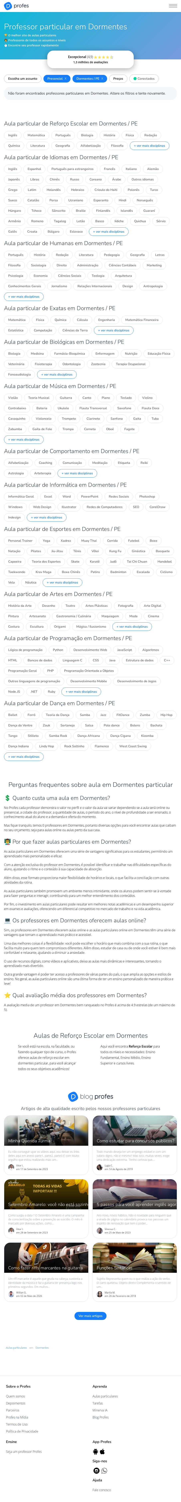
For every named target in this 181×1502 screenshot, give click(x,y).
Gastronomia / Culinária (73, 616)
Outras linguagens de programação (34, 681)
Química (14, 146)
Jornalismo (59, 286)
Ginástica (138, 551)
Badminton (118, 572)
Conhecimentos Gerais (24, 286)
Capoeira (14, 561)
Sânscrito (58, 211)
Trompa (68, 429)
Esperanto (101, 200)
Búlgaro (53, 231)
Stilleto (33, 736)
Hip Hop (166, 715)
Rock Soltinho (74, 746)
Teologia (98, 276)
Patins (95, 572)
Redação (150, 135)
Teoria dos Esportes (46, 561)
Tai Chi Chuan (137, 561)
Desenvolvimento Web (90, 650)
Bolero (135, 725)
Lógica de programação (25, 650)
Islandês (127, 211)
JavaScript (124, 650)
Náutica (30, 582)
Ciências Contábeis (122, 265)
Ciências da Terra (75, 330)
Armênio (14, 221)
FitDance (123, 715)
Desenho (48, 606)
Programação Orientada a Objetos (89, 671)
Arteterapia (42, 473)
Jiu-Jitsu (57, 551)
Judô (113, 561)
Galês (12, 231)
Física (130, 135)
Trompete (69, 418)
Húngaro (14, 211)
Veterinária (16, 364)
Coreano (95, 179)
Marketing (154, 265)
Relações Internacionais (94, 286)
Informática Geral (21, 496)
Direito (62, 265)
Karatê (95, 561)
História (109, 135)
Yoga (46, 541)
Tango (12, 736)
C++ (167, 660)
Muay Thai (89, 541)
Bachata (156, 725)
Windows (15, 507)
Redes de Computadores (105, 507)
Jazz (103, 715)
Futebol (133, 541)
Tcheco (36, 211)
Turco (154, 190)
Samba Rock (58, 736)
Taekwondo (16, 572)
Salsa (89, 725)
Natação (14, 551)
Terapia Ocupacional (131, 364)
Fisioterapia (43, 364)
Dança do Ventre (20, 725)
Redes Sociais (119, 496)
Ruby (51, 691)
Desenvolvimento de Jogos (136, 681)
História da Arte (20, 606)
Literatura (37, 146)
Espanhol (34, 169)
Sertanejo (67, 725)
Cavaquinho (16, 418)
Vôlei (95, 551)
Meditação (100, 463)
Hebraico (77, 190)
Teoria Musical (38, 398)
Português (63, 135)
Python (58, 650)
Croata (32, 231)
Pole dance (112, 725)
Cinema (153, 616)
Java (112, 660)
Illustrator (69, 507)
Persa (53, 200)
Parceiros (12, 1410)
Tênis (77, 551)
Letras (160, 255)
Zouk (46, 725)
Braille (81, 211)
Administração (87, 265)
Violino (147, 398)
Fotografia (125, 606)
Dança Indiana (18, 746)
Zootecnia (98, 364)
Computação (43, 330)
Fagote (129, 429)
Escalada (143, 572)
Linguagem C (72, 660)
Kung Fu (115, 551)
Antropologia (153, 286)
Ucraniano (75, 200)
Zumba (145, 715)
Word (66, 496)
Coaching (45, 463)
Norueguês (145, 200)
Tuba (155, 418)
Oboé (110, 429)
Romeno (37, 221)
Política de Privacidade (22, 1431)
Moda (133, 616)
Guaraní (149, 211)
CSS (96, 660)
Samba (85, 715)
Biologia (87, 135)
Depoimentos (15, 1403)
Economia (41, 276)
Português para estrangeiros (72, 169)
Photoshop (147, 496)
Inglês (12, 135)
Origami (60, 626)
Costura (14, 626)
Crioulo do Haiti (106, 190)
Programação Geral (22, 671)
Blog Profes (101, 1417)
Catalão (33, 200)
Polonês (134, 190)
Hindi (122, 200)
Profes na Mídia (17, 1417)
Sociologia (38, 265)
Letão (80, 221)
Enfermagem (105, 353)
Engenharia (106, 320)
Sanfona (117, 418)
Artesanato (37, 616)
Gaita (137, 418)
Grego (12, 190)
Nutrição (131, 353)
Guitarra (66, 398)
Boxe (153, 541)
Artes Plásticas (96, 606)
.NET (33, 691)
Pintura (13, 616)
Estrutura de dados (140, 660)
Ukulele (63, 408)
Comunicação (72, 463)
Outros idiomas (143, 179)
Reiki (144, 463)
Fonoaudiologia (19, 374)
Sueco (12, 200)
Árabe (116, 179)
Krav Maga (43, 572)
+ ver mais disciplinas (149, 146)
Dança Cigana (120, 736)
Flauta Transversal (93, 408)
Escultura (37, 626)
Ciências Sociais (69, 276)
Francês (109, 169)
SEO (136, 507)
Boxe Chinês (71, 572)
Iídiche (119, 221)
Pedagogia (112, 255)
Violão (13, 398)
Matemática (36, 135)
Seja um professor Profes (24, 1451)
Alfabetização (90, 146)
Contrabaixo (17, 408)
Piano (106, 398)
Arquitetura (123, 276)
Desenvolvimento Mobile (88, 681)
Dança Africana (88, 736)
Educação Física (159, 353)
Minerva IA (100, 1410)
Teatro (70, 606)
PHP (50, 671)
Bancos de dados (40, 660)
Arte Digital (152, 606)
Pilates (36, 551)
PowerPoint (89, 496)
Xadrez (66, 541)
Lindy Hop (46, 746)
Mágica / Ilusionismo (91, 626)
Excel (48, 496)
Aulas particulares (105, 1396)
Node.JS (14, 691)
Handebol (165, 561)
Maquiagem (110, 616)
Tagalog (60, 221)
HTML (12, 660)
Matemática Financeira (142, 320)
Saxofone (124, 408)
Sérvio (161, 221)
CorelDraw (158, 507)
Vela (11, 582)
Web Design (42, 507)
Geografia (62, 146)
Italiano (131, 169)
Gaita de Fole (42, 429)
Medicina (37, 353)
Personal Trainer (20, 541)
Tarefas (98, 1403)
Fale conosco (102, 1490)
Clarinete (93, 418)
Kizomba (147, 736)
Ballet (12, 715)
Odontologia (71, 364)
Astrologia (16, 473)
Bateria (41, 408)
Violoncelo (43, 418)
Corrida (112, 541)
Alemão (153, 169)
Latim (32, 190)
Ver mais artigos (90, 1316)
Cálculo (82, 320)
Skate (75, 561)
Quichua (140, 221)
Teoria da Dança (57, 715)
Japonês (14, 179)
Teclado (126, 398)
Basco (99, 221)
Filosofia (117, 146)
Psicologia (15, 276)
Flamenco (102, 746)
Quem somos (15, 1396)
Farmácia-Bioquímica (69, 353)
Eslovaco (76, 231)
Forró (31, 715)
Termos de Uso (17, 1424)
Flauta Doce (150, 408)
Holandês (54, 190)
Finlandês (103, 211)
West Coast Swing (133, 746)
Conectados (143, 78)
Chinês (55, 179)
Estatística (15, 330)
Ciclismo (166, 572)
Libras (34, 179)
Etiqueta (124, 463)
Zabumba (15, 429)
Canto (86, 398)
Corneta (90, 429)
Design (128, 286)
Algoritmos (150, 650)
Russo (74, 179)
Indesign (14, 517)
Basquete (163, 551)
